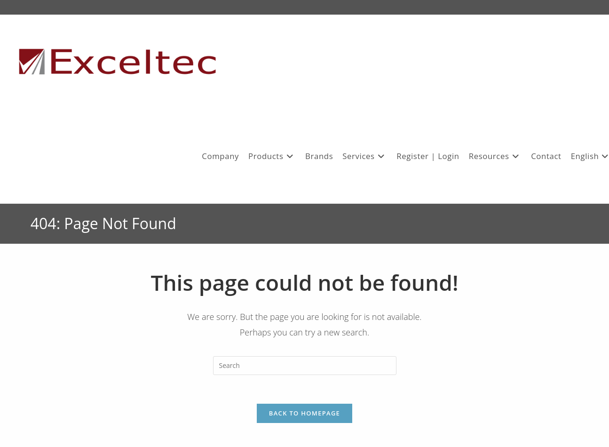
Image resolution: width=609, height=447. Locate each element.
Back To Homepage (304, 413)
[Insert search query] (304, 365)
